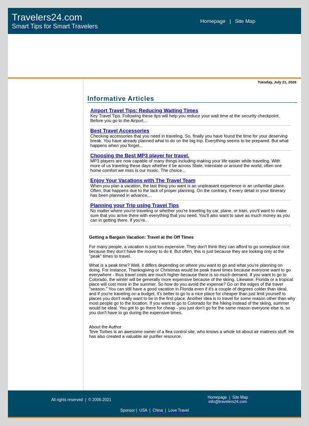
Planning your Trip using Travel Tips (134, 205)
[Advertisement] (154, 56)
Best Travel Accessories (119, 131)
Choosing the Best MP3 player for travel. (139, 155)
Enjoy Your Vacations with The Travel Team (142, 180)
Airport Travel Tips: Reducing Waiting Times (144, 110)
